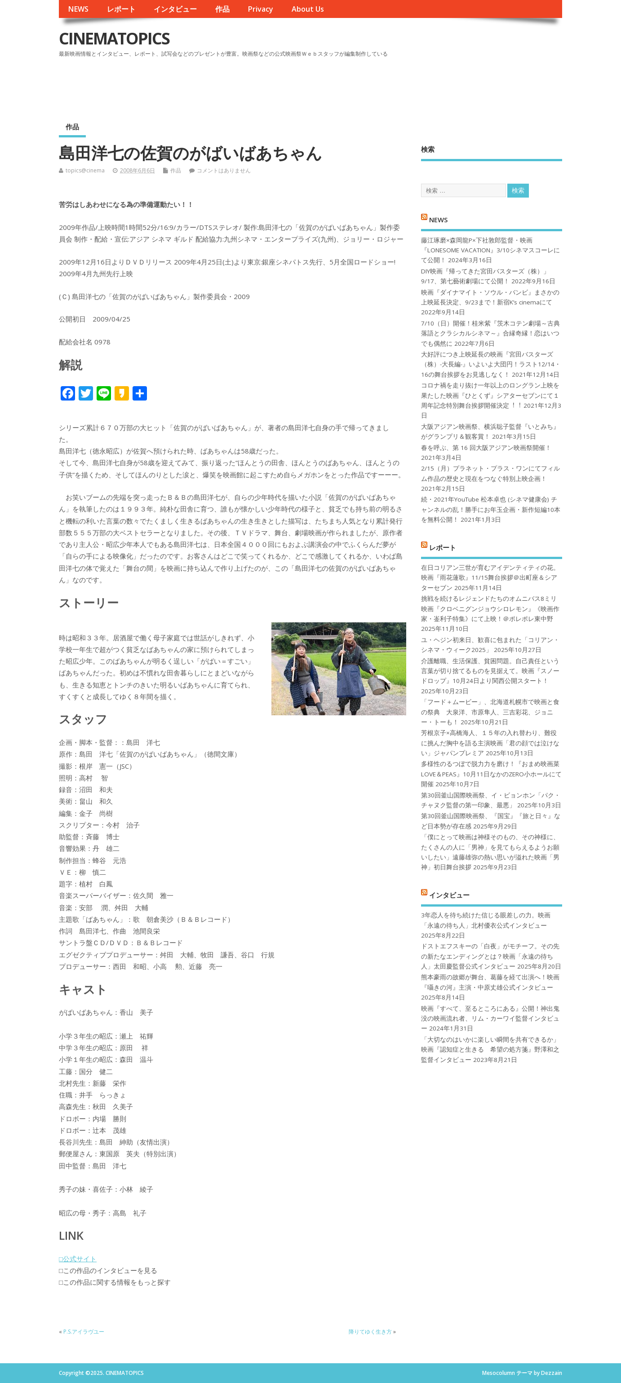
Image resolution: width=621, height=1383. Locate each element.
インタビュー (175, 9)
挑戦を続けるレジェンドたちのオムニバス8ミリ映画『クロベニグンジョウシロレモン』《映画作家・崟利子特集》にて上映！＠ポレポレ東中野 (490, 609)
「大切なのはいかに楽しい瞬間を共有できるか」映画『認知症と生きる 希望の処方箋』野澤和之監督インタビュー (490, 1049)
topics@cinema (85, 170)
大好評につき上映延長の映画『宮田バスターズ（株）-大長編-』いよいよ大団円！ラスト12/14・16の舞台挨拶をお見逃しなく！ (491, 364)
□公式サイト (78, 1258)
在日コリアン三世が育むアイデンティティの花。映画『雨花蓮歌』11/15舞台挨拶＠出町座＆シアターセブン (490, 578)
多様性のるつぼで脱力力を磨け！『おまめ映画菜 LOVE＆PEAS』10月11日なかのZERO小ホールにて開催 (491, 774)
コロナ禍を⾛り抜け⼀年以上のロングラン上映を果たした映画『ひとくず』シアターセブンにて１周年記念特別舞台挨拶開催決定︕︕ (490, 395)
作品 (222, 9)
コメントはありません (224, 170)
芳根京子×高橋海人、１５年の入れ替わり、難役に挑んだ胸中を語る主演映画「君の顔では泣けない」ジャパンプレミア (490, 743)
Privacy (260, 9)
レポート (121, 9)
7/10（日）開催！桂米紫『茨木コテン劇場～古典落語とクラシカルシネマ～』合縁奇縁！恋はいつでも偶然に (490, 333)
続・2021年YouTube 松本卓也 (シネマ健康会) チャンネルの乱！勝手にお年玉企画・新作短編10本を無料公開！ (490, 509)
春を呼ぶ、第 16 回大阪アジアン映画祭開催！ (486, 448)
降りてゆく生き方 (370, 1331)
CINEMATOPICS (114, 38)
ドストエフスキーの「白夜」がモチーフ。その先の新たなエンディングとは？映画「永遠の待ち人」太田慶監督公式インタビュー (490, 956)
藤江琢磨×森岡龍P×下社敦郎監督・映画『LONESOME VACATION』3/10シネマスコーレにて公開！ (490, 250)
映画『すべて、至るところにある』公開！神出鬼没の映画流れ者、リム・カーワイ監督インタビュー (490, 1018)
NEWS (78, 9)
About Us (308, 9)
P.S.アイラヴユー (83, 1331)
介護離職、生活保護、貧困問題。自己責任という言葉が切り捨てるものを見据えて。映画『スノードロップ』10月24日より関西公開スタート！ (490, 671)
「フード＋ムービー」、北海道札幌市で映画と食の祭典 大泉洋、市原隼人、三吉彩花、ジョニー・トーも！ (490, 712)
